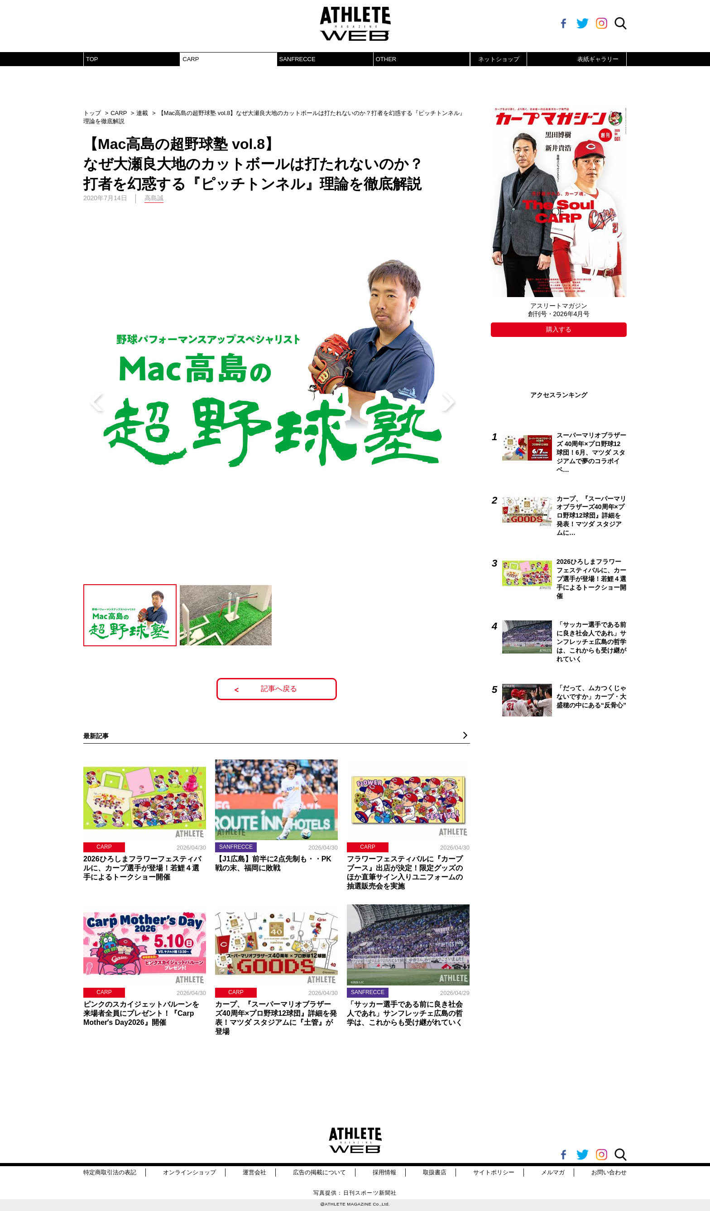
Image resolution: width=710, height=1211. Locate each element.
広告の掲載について (319, 1172)
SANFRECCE (297, 59)
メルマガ (553, 1172)
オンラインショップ (189, 1172)
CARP (190, 59)
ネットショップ (498, 59)
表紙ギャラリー (598, 59)
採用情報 (384, 1172)
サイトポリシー (493, 1172)
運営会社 (254, 1172)
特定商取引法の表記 (109, 1172)
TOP (92, 59)
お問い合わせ (609, 1172)
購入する (558, 329)
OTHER (386, 59)
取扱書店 (434, 1172)
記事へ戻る (279, 688)
